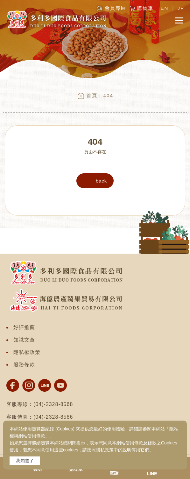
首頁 (92, 95)
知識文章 (24, 340)
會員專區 (115, 8)
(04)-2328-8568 (53, 404)
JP (180, 8)
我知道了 (25, 460)
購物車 (145, 8)
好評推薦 (24, 327)
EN (164, 8)
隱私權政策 (26, 352)
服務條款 (24, 364)
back (101, 180)
